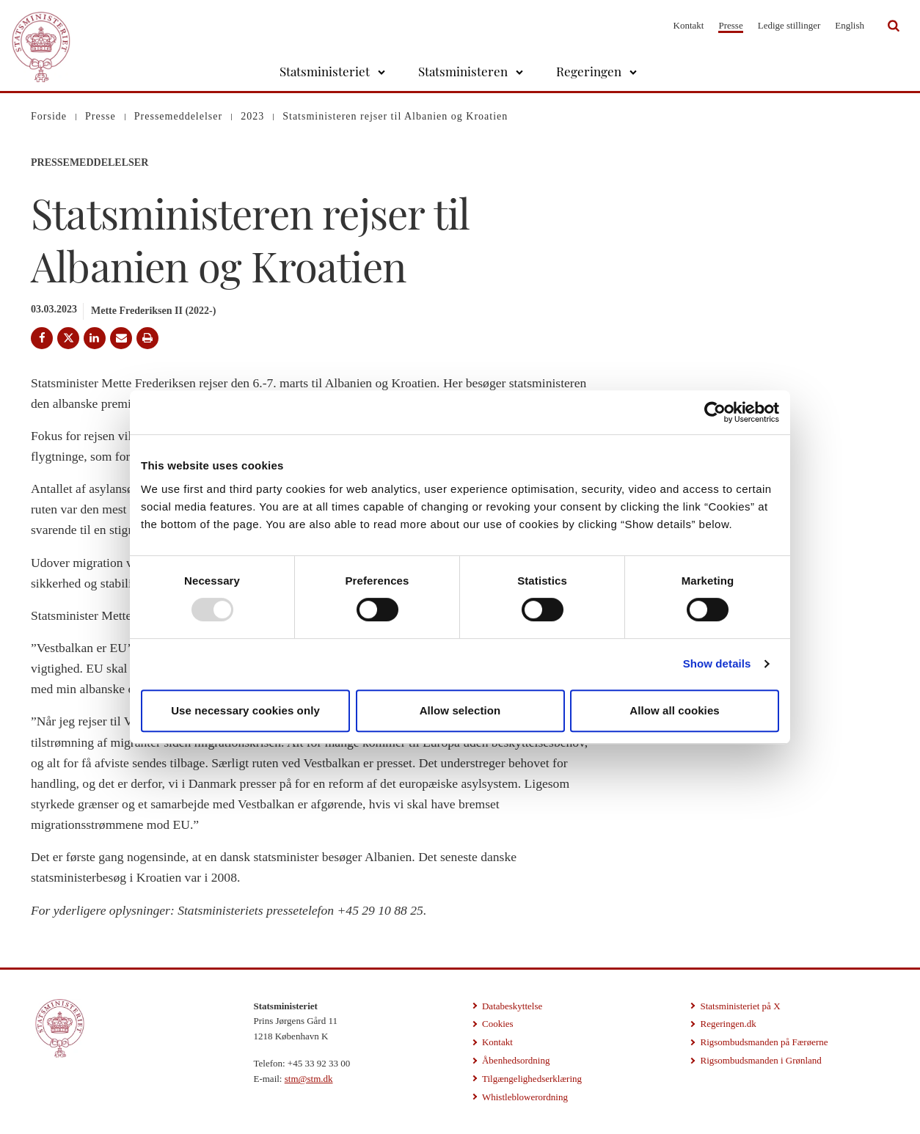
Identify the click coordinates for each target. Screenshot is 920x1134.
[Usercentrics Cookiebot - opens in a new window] (715, 412)
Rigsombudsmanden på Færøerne (764, 1041)
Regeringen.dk (728, 1023)
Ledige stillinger (789, 25)
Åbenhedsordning (516, 1060)
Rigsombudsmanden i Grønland (760, 1060)
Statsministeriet (325, 71)
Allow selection (460, 710)
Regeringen (588, 71)
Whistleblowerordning (525, 1096)
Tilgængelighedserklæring (532, 1078)
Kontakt (688, 25)
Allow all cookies (674, 710)
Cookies (498, 1023)
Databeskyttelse (512, 1006)
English (849, 25)
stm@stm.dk (309, 1078)
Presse (730, 25)
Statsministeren (463, 71)
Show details (717, 663)
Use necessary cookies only (245, 710)
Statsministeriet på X (740, 1006)
